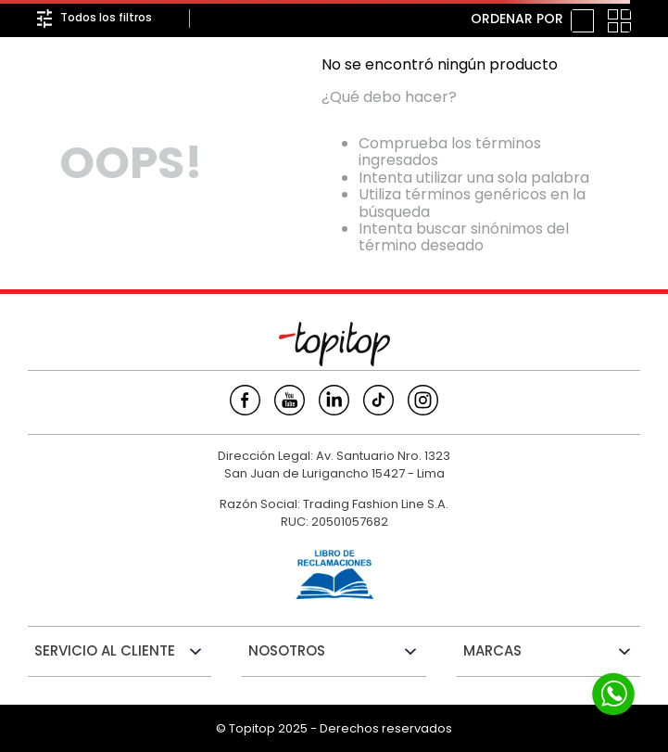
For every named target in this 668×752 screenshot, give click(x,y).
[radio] (582, 20)
